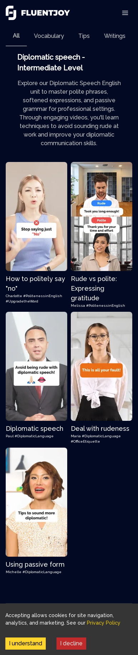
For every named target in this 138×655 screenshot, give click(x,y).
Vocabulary (49, 36)
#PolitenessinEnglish (42, 296)
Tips (84, 36)
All (16, 35)
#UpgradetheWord (22, 301)
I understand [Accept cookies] (25, 643)
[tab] (16, 36)
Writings (114, 36)
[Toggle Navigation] (125, 13)
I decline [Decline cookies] (71, 643)
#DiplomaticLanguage (34, 436)
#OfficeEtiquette (85, 441)
